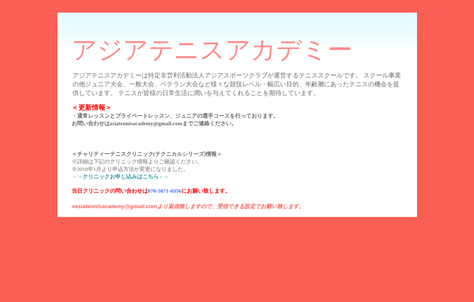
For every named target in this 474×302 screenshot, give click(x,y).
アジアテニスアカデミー (212, 50)
